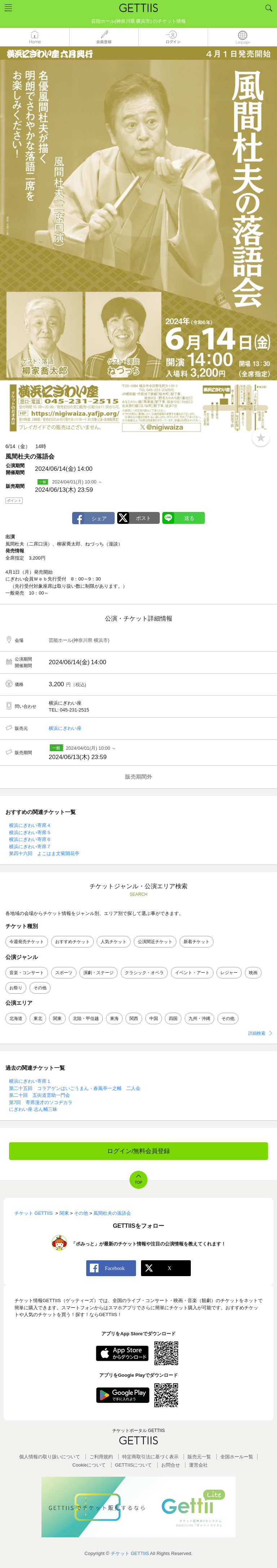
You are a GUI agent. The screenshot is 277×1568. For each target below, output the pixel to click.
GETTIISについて (133, 1465)
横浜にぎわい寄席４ (30, 825)
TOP (138, 1182)
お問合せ (170, 1465)
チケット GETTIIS (130, 1553)
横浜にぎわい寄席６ (30, 839)
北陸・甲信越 (86, 1018)
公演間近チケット (155, 941)
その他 (40, 987)
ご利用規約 (101, 1456)
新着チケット (197, 941)
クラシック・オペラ (144, 972)
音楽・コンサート (26, 972)
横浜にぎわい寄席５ (30, 832)
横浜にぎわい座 (65, 728)
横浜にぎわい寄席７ (30, 846)
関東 (57, 1018)
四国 (173, 1018)
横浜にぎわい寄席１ (30, 1081)
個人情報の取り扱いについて (49, 1456)
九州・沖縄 (199, 1018)
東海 (114, 1018)
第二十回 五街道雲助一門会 (39, 1095)
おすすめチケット (72, 941)
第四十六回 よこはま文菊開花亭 (44, 853)
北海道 (15, 1018)
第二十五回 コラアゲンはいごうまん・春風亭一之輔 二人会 (74, 1088)
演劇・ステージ (98, 972)
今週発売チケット (26, 941)
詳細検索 (256, 1033)
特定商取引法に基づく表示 (150, 1456)
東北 (38, 1018)
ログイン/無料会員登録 (138, 1151)
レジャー (229, 972)
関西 (133, 1018)
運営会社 (198, 1465)
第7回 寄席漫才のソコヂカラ (40, 1102)
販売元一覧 (199, 1456)
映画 (253, 972)
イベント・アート (192, 972)
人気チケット (114, 941)
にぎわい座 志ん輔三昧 (33, 1109)
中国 (153, 1018)
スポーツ (63, 972)
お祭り (15, 987)
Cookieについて (89, 1465)
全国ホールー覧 (236, 1456)
